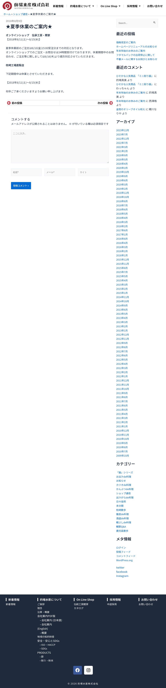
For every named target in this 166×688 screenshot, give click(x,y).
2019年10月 (123, 180)
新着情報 (58, 6)
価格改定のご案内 (126, 42)
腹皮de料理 (123, 522)
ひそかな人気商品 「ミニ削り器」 (136, 84)
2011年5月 (122, 418)
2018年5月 (122, 222)
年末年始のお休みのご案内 (132, 55)
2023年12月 (123, 138)
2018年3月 (122, 230)
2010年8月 (122, 455)
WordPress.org (125, 568)
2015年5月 (122, 284)
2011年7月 (122, 409)
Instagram (122, 584)
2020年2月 (122, 176)
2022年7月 (122, 151)
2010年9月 (122, 451)
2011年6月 (122, 414)
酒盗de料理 (123, 526)
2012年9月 (122, 351)
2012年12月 (123, 343)
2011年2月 (122, 430)
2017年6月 (122, 238)
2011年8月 (122, 405)
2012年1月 (122, 384)
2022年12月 (123, 147)
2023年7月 (122, 143)
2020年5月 (122, 168)
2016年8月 (122, 247)
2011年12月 (123, 389)
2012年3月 (122, 376)
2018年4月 (122, 226)
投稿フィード (124, 560)
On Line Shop (110, 6)
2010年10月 (123, 447)
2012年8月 (122, 355)
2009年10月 (123, 464)
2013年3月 (122, 330)
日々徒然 (121, 510)
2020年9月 (122, 163)
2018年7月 (122, 213)
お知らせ (121, 489)
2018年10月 (123, 205)
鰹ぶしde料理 (124, 530)
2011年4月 (122, 422)
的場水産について (82, 6)
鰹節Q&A (121, 535)
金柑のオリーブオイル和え (131, 117)
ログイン (121, 556)
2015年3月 (122, 293)
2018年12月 (123, 201)
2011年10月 (123, 397)
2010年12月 (123, 439)
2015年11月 (123, 272)
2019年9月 (122, 184)
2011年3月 (122, 426)
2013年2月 (122, 334)
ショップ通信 (21, 14)
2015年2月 (122, 297)
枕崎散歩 (121, 518)
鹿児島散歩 (122, 539)
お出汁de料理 (124, 485)
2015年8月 (122, 276)
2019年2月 (122, 197)
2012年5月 (122, 368)
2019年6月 (122, 188)
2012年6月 (122, 364)
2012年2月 (122, 380)
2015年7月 (122, 280)
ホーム (7, 14)
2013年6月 (122, 318)
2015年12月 (123, 268)
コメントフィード (126, 564)
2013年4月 (122, 326)
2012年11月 (123, 347)
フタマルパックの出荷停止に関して (137, 59)
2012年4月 (122, 372)
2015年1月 (122, 301)
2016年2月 (122, 259)
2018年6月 (122, 218)
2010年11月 (123, 443)
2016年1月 (122, 263)
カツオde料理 (124, 493)
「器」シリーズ (125, 480)
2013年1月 (122, 338)
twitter (120, 576)
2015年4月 (122, 288)
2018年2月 (122, 234)
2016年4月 (122, 251)
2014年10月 (123, 309)
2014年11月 (123, 305)
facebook (121, 580)
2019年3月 (122, 192)
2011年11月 (123, 393)
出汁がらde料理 (125, 505)
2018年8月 (122, 209)
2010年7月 (122, 459)
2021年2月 (122, 159)
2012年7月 (122, 359)
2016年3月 (122, 255)
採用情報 (133, 6)
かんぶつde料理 (125, 497)
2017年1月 (122, 243)
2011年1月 (122, 434)
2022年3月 (122, 155)
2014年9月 (122, 313)
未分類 (120, 514)
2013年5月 (122, 322)
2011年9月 (122, 401)
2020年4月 (122, 172)
